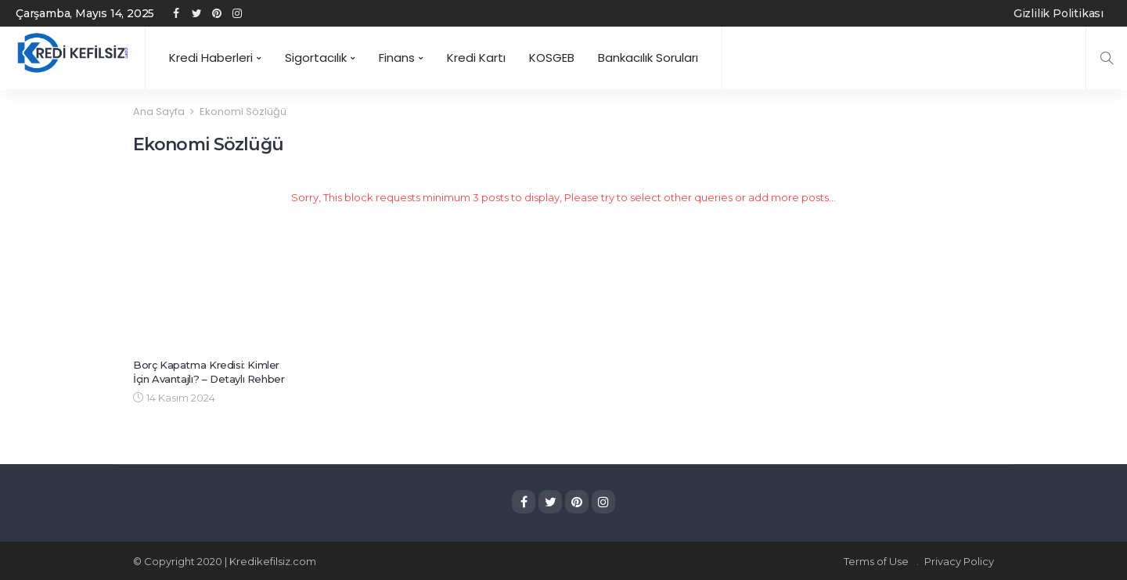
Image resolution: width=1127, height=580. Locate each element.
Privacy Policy (959, 560)
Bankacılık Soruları (648, 57)
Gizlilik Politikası (1059, 13)
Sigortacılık (316, 57)
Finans (397, 57)
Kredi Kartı (476, 57)
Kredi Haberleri (211, 57)
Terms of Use (876, 560)
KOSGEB (551, 57)
